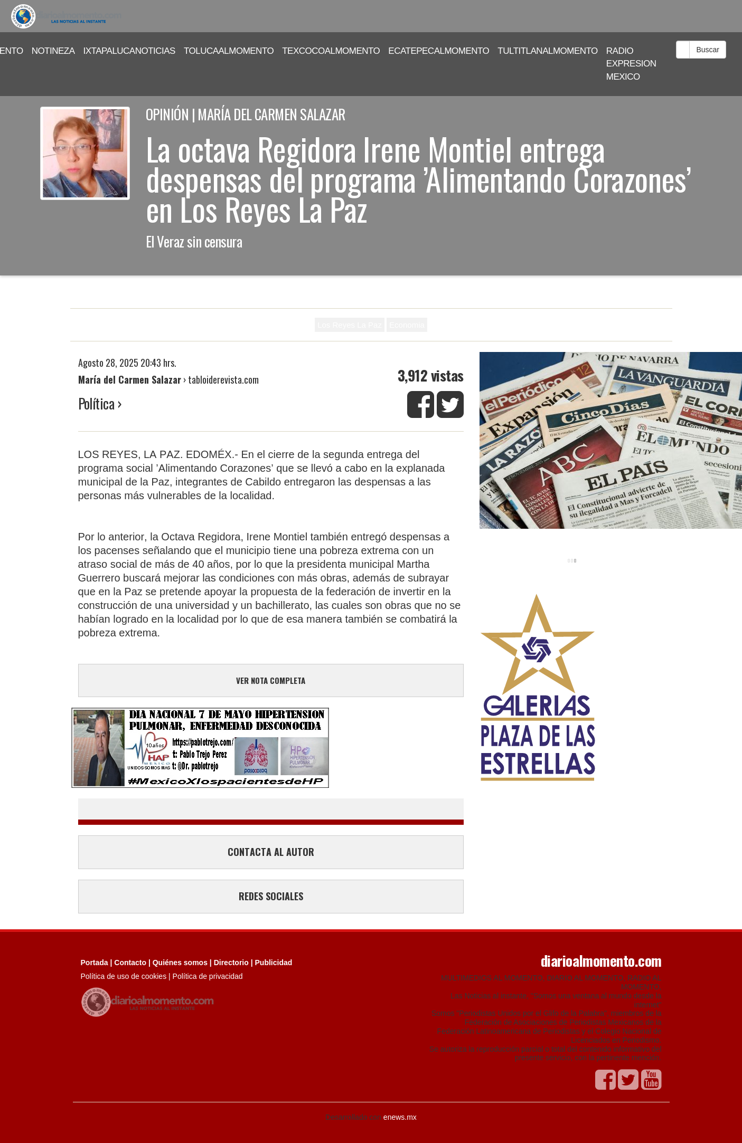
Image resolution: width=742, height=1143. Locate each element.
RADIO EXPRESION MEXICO (631, 64)
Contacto (130, 962)
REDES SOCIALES (271, 896)
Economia (407, 324)
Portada (94, 962)
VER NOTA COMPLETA (270, 680)
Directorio (231, 962)
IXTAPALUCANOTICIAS (129, 51)
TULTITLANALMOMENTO (547, 51)
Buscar (707, 49)
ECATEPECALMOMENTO (438, 51)
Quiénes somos (180, 962)
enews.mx (400, 1117)
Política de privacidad (208, 976)
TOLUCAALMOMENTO (229, 51)
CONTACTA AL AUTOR (271, 852)
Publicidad (274, 962)
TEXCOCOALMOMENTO (331, 51)
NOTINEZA (53, 51)
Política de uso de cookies (124, 976)
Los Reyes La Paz (349, 324)
